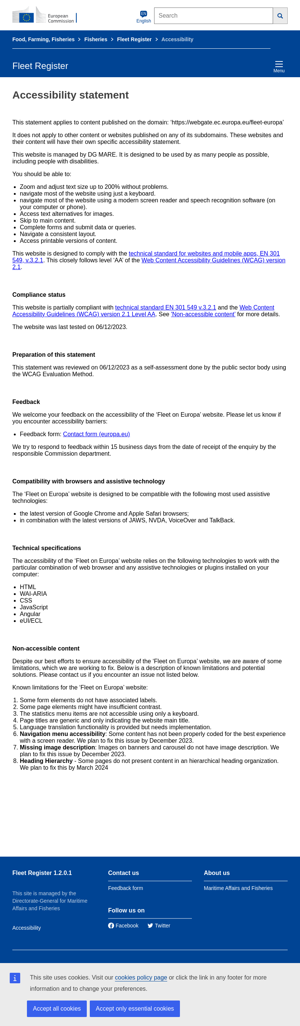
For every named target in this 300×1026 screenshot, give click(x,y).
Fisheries (95, 39)
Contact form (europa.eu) (96, 434)
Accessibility (26, 928)
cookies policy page (141, 977)
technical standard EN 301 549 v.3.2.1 (165, 307)
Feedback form (125, 888)
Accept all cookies (57, 1008)
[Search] (280, 15)
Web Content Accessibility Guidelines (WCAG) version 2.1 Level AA (143, 310)
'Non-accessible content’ (203, 314)
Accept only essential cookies (135, 1008)
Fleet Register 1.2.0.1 (42, 873)
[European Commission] (48, 15)
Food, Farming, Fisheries (43, 39)
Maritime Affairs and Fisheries (238, 888)
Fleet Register (134, 39)
